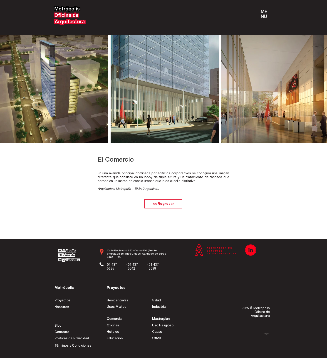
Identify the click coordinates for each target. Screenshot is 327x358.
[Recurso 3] (250, 250)
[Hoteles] (121, 332)
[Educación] (121, 339)
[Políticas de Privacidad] (71, 339)
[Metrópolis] (70, 288)
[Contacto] (70, 332)
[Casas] (166, 332)
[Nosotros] (70, 307)
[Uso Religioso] (166, 326)
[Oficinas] (121, 326)
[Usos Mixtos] (123, 307)
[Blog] (70, 326)
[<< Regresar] (163, 203)
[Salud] (168, 301)
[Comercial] (123, 319)
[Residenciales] (123, 301)
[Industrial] (168, 307)
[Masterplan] (166, 319)
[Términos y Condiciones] (72, 346)
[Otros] (166, 338)
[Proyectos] (70, 301)
